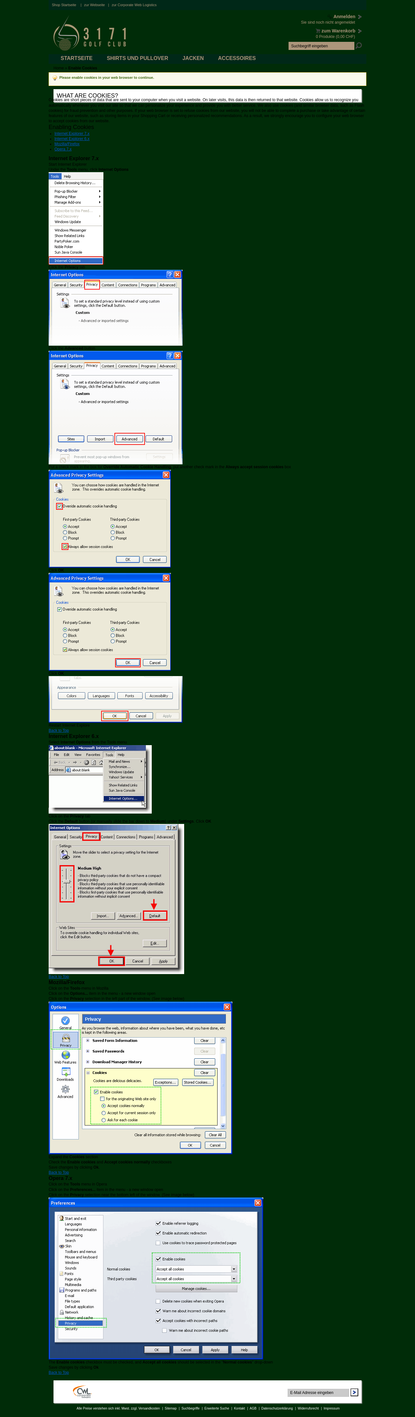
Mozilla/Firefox (66, 144)
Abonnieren (354, 1392)
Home (58, 68)
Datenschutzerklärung (277, 1408)
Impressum (331, 1408)
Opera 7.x (63, 149)
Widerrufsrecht (308, 1408)
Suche (359, 46)
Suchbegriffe (191, 1408)
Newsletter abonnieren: (309, 1386)
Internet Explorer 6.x (71, 139)
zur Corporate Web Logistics (134, 5)
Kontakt (239, 1408)
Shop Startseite (64, 5)
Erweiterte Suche (217, 1408)
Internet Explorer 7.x (71, 133)
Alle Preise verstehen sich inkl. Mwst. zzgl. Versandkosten (118, 1408)
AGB (253, 1408)
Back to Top (59, 730)
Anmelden (345, 16)
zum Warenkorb (339, 30)
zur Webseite (94, 5)
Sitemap (171, 1408)
